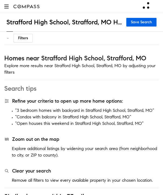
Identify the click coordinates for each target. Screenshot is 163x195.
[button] (6, 6)
